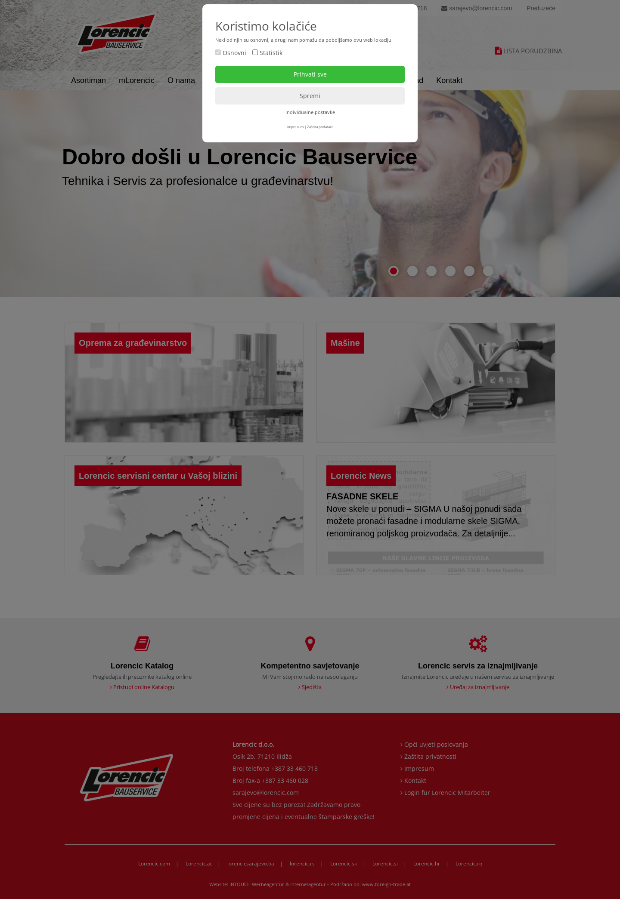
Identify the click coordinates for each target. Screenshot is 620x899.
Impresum (295, 126)
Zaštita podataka (320, 126)
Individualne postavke (310, 112)
